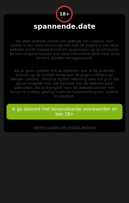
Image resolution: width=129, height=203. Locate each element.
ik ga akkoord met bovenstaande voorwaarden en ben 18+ (64, 112)
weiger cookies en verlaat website (64, 127)
